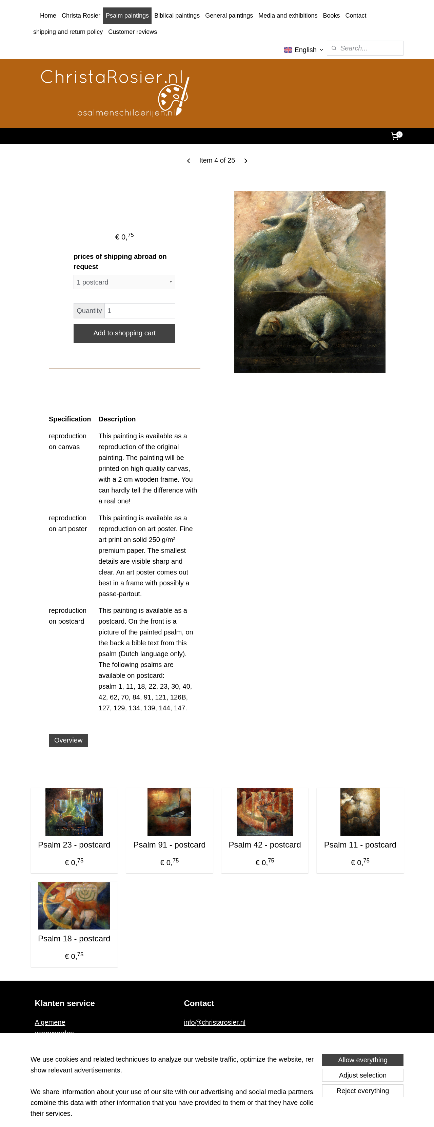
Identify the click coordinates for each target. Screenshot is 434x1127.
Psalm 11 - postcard (360, 844)
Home (48, 15)
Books (331, 15)
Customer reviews (132, 31)
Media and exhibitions (287, 15)
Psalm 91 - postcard (169, 844)
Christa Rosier (81, 15)
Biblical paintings (177, 15)
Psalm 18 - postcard (74, 938)
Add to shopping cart (124, 333)
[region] (172, 1090)
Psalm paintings (127, 15)
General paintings (229, 15)
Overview (68, 740)
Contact (355, 15)
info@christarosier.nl (214, 1022)
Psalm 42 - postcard (265, 844)
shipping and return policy (68, 31)
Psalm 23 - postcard (74, 844)
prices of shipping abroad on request (120, 261)
